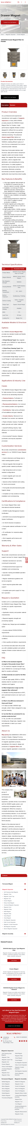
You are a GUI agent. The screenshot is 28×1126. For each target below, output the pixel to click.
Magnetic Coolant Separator (11, 924)
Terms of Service (18, 1120)
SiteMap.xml (16, 1122)
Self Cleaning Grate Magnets (11, 892)
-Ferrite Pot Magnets (20, 1086)
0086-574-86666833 (21, 1037)
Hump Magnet (7, 915)
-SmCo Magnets (5, 1084)
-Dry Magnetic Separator (21, 1062)
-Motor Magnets (5, 1086)
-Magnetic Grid (5, 1062)
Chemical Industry (8, 398)
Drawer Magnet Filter (16, 331)
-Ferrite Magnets (6, 1091)
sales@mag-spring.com (6, 1038)
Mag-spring (5, 734)
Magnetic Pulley (8, 909)
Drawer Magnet (21, 34)
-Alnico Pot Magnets (20, 1088)
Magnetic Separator (11, 34)
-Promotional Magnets (7, 1097)
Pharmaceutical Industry (10, 404)
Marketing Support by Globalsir (7, 1124)
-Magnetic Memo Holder (21, 1093)
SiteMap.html (4, 1122)
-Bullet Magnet (18, 1053)
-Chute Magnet (18, 1060)
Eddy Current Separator (10, 922)
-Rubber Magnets (6, 1095)
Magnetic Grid (7, 898)
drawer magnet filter (8, 137)
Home (2, 34)
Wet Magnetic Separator (10, 926)
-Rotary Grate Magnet (7, 1066)
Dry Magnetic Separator (10, 920)
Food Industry (7, 410)
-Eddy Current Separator (21, 1065)
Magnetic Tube (7, 894)
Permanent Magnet (7, 884)
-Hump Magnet (18, 1058)
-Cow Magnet (18, 1104)
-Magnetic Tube (5, 1057)
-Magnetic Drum (5, 1072)
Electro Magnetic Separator (10, 928)
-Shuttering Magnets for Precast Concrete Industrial (21, 1108)
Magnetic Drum (7, 907)
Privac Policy (3, 1120)
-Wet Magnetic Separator (21, 1071)
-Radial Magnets (6, 1093)
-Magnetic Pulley (6, 1075)
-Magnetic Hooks (19, 1084)
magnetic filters (14, 746)
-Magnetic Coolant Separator (19, 1068)
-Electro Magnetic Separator (19, 1074)
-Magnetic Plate (19, 1055)
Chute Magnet (7, 918)
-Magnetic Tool (18, 1101)
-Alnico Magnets (6, 1088)
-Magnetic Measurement (21, 1111)
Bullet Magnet (7, 911)
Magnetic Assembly (7, 933)
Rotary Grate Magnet (9, 903)
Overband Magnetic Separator (11, 905)
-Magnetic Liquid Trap (7, 1059)
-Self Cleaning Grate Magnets (7, 1054)
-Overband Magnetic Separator (7, 1069)
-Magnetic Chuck (19, 1114)
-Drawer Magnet (6, 1064)
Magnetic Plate (7, 913)
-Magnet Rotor (18, 1099)
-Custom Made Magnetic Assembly (21, 1096)
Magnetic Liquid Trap (9, 896)
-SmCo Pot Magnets (20, 1091)
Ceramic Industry (8, 416)
